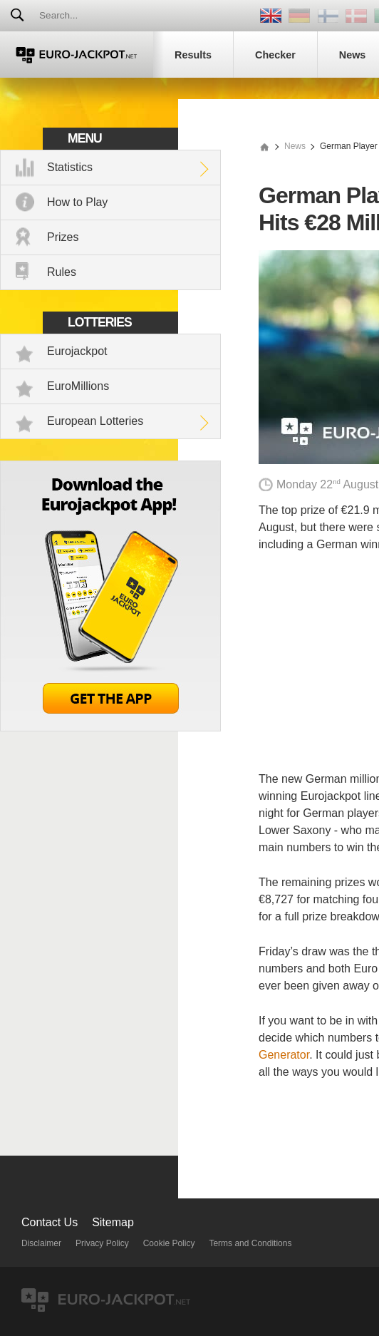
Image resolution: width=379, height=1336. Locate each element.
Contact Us (49, 1222)
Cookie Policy (169, 1243)
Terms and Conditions (250, 1243)
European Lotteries (95, 421)
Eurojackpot (77, 351)
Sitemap (113, 1222)
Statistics (70, 167)
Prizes (62, 237)
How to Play (77, 202)
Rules (61, 272)
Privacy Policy (102, 1243)
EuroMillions (78, 386)
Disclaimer (41, 1243)
